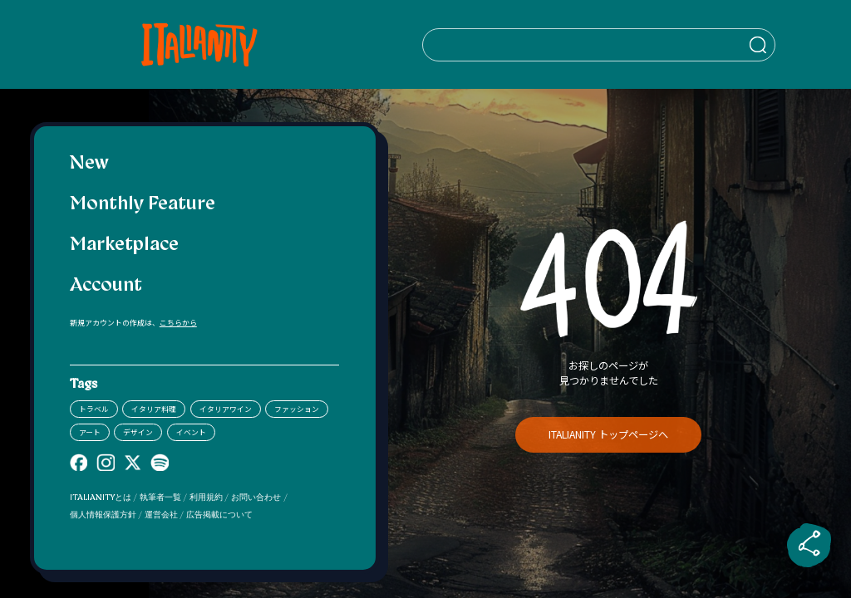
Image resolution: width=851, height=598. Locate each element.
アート (90, 432)
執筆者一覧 (160, 497)
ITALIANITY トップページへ (608, 434)
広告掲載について (219, 515)
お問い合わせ (256, 497)
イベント (191, 432)
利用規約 (206, 497)
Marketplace (124, 245)
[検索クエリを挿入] (608, 44)
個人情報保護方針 (103, 515)
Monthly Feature (142, 204)
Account (106, 286)
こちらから (178, 322)
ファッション (296, 409)
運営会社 (161, 515)
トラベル (94, 409)
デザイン (138, 432)
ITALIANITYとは (100, 497)
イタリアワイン (225, 409)
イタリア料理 (153, 409)
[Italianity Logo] (204, 44)
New (89, 164)
